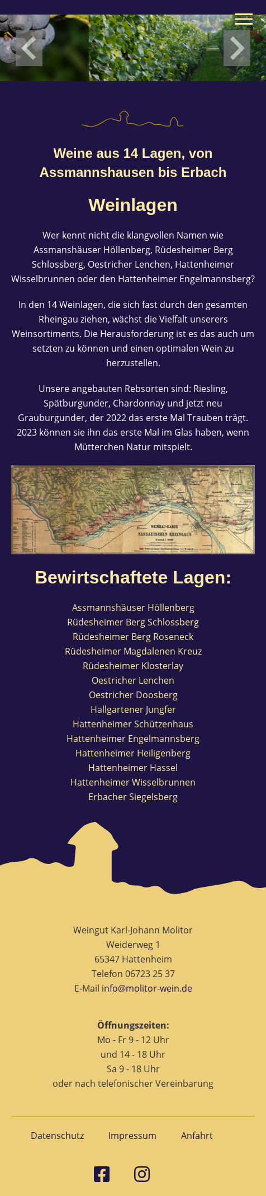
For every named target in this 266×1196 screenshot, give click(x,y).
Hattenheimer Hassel (133, 767)
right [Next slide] (237, 48)
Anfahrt (197, 1135)
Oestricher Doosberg (133, 695)
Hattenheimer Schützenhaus (133, 724)
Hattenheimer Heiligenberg (133, 753)
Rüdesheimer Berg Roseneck (133, 636)
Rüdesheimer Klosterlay (133, 666)
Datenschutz (57, 1135)
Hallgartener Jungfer (133, 709)
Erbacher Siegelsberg (133, 797)
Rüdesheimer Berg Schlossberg (133, 622)
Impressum (132, 1135)
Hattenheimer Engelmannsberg (133, 738)
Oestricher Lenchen (133, 680)
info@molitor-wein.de (147, 988)
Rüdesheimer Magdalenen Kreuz (133, 651)
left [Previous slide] (29, 48)
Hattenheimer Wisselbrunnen (133, 782)
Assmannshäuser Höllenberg (133, 607)
